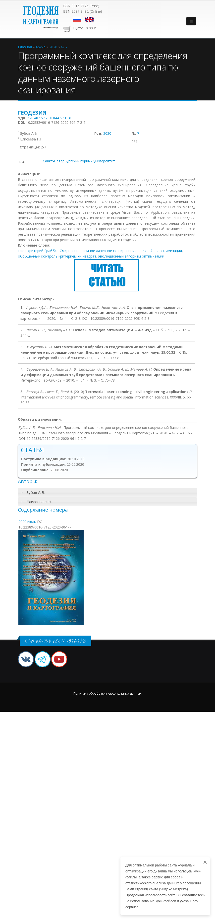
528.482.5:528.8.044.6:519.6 (49, 118)
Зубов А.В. (35, 492)
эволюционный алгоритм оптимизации (131, 256)
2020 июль (27, 521)
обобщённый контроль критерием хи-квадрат (57, 256)
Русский (77, 19)
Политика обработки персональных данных (107, 693)
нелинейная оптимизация (160, 250)
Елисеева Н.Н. (39, 502)
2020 (107, 133)
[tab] (107, 492)
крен (22, 250)
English (89, 19)
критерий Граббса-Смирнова (52, 250)
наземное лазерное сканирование (108, 250)
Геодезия (32, 112)
